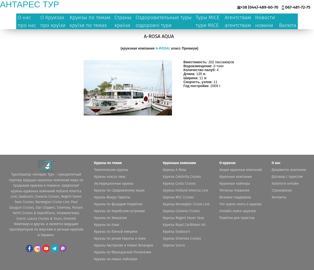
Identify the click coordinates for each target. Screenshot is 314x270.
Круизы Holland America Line (185, 190)
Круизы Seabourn (176, 232)
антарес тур (29, 4)
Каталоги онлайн (285, 183)
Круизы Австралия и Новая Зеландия (123, 245)
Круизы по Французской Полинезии (122, 252)
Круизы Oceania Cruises (181, 211)
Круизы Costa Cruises (179, 183)
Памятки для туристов (236, 218)
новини (264, 25)
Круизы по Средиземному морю (119, 190)
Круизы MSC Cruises (178, 197)
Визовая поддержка (235, 197)
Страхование (282, 190)
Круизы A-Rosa (174, 170)
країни (122, 25)
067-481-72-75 (297, 7)
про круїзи (52, 25)
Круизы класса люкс (110, 177)
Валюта (287, 25)
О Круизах (52, 17)
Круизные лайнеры (234, 183)
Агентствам (238, 17)
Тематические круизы (111, 170)
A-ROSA (162, 48)
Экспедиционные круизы (113, 183)
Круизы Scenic (174, 245)
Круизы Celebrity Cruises (182, 177)
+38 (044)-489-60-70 (259, 7)
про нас (27, 25)
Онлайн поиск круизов (237, 211)
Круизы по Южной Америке (115, 232)
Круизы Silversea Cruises (182, 238)
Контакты (279, 197)
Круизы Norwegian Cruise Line (186, 204)
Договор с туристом (287, 177)
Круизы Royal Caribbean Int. (184, 225)
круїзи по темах (88, 25)
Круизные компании (235, 177)
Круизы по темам (90, 17)
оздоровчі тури (154, 25)
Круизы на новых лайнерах (115, 259)
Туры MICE (208, 17)
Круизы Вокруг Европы (112, 197)
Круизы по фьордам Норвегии (118, 204)
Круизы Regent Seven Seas (183, 218)
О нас (24, 17)
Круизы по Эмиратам (110, 218)
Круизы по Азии (106, 225)
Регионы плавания (234, 190)
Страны (122, 17)
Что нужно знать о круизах (240, 204)
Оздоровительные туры (164, 17)
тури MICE (207, 25)
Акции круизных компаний (240, 170)
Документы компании (289, 170)
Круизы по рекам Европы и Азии (120, 238)
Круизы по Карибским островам (119, 211)
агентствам (238, 25)
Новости (265, 17)
